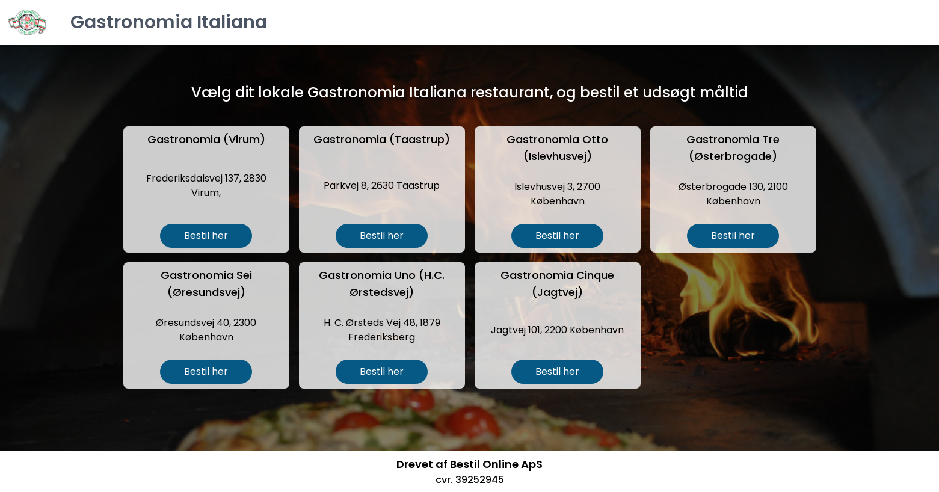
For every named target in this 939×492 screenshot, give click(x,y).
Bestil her (206, 235)
